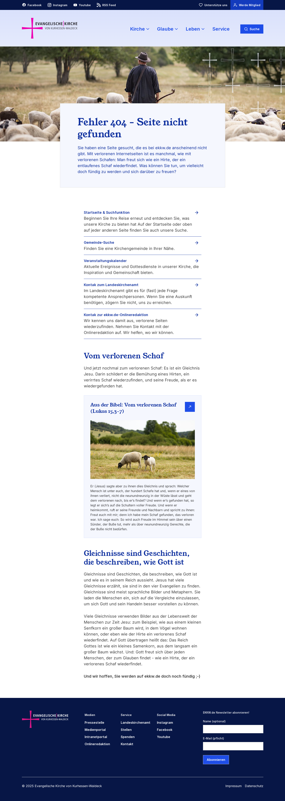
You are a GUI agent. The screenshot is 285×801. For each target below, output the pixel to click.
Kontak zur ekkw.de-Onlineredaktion (116, 315)
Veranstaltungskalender (105, 261)
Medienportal (95, 730)
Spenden (128, 737)
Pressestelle (94, 723)
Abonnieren (216, 760)
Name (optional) (214, 721)
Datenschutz (254, 786)
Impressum (233, 786)
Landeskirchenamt (135, 723)
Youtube (163, 737)
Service (221, 29)
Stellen (126, 730)
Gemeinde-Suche (99, 242)
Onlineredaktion (97, 744)
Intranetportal (96, 737)
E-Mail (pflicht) (213, 738)
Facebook (164, 730)
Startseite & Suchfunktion (107, 212)
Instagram (165, 723)
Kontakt (127, 744)
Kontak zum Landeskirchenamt (111, 285)
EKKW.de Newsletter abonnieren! (226, 712)
